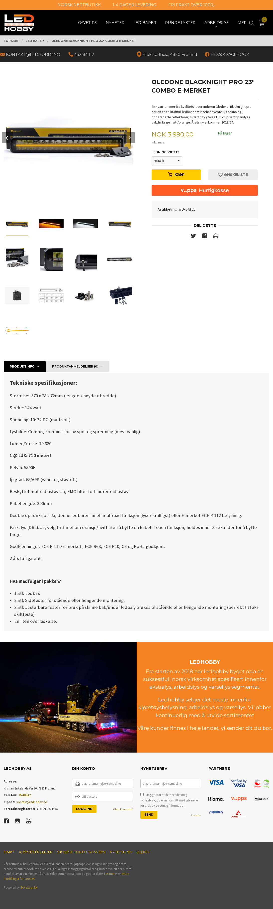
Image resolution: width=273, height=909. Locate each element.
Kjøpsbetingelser (35, 852)
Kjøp (176, 174)
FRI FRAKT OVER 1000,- (191, 4)
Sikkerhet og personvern (81, 852)
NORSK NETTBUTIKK (79, 4)
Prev (7, 137)
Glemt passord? (123, 809)
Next (129, 137)
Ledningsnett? (165, 152)
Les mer (196, 815)
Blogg (143, 852)
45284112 (25, 795)
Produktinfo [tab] (22, 366)
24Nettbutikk (28, 887)
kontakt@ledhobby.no (31, 802)
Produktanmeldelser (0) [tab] (75, 366)
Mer (242, 22)
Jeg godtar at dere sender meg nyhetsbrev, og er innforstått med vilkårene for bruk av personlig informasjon (169, 800)
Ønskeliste (233, 174)
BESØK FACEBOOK (230, 54)
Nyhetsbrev (121, 852)
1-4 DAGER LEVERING (134, 4)
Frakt (9, 852)
